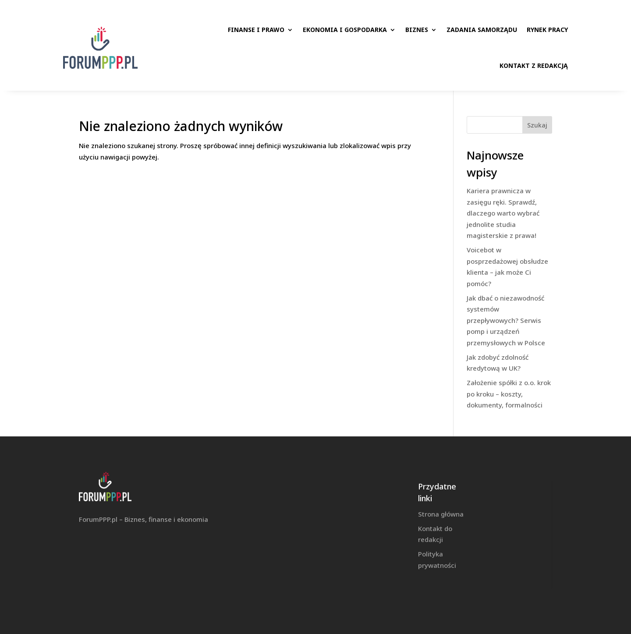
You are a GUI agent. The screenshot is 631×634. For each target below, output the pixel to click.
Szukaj (537, 125)
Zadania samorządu (482, 29)
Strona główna (441, 514)
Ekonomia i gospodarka (345, 29)
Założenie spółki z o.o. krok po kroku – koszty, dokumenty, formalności (509, 393)
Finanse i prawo (256, 29)
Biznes (416, 29)
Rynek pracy (547, 29)
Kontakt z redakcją (534, 65)
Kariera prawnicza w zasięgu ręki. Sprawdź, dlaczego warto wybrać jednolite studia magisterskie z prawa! (503, 213)
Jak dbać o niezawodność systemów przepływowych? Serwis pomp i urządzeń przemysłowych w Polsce (506, 320)
